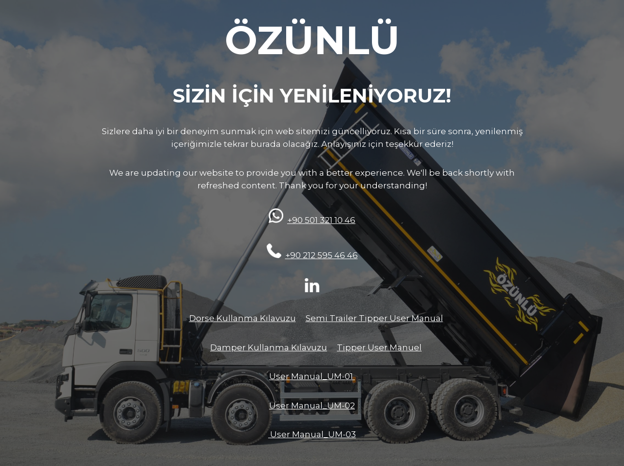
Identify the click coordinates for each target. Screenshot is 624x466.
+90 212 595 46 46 (321, 255)
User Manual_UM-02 (312, 405)
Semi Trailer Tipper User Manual (374, 318)
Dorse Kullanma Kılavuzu (242, 318)
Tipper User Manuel (379, 347)
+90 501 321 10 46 (321, 220)
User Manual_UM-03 (312, 434)
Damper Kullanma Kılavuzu (268, 347)
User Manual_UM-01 (312, 376)
